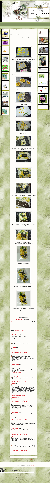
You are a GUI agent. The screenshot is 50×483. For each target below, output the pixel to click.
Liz (13, 444)
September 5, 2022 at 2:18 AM (19, 373)
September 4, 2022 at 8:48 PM (19, 352)
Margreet (14, 403)
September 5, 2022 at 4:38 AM (19, 395)
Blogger (32, 465)
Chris (13, 383)
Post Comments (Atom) (26, 459)
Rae (13, 436)
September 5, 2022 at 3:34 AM (19, 381)
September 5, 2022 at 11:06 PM (19, 410)
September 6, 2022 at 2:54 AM (19, 419)
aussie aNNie (15, 342)
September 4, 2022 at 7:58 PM (19, 345)
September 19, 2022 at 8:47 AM (19, 450)
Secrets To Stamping (16, 372)
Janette (14, 347)
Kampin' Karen (15, 412)
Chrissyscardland (8, 3)
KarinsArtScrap (15, 334)
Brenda (13, 421)
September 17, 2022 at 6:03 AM (19, 441)
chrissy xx (14, 354)
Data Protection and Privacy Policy (43, 108)
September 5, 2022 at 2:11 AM (19, 362)
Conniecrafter (15, 428)
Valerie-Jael (14, 397)
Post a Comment (15, 452)
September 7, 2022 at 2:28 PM (19, 425)
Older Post (33, 457)
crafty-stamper (15, 376)
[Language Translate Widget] (43, 70)
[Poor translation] (3, 471)
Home (23, 457)
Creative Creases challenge (16, 321)
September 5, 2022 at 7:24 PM (19, 401)
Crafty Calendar (19, 319)
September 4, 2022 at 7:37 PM (19, 339)
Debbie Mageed (15, 364)
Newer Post (13, 457)
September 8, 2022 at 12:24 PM (19, 434)
